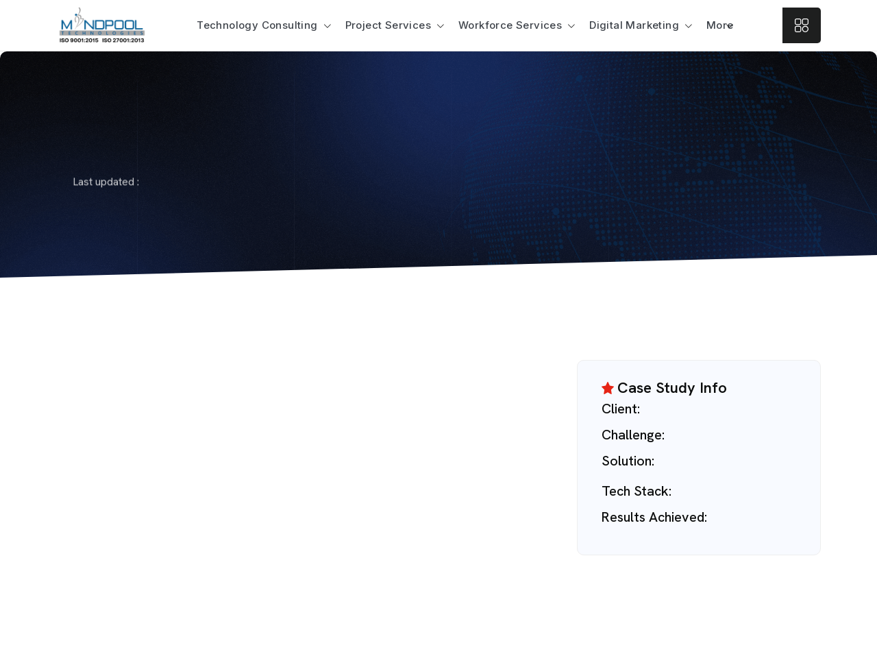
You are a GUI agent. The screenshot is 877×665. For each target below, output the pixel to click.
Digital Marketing (634, 25)
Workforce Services (510, 25)
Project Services (388, 25)
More (720, 25)
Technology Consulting (257, 25)
